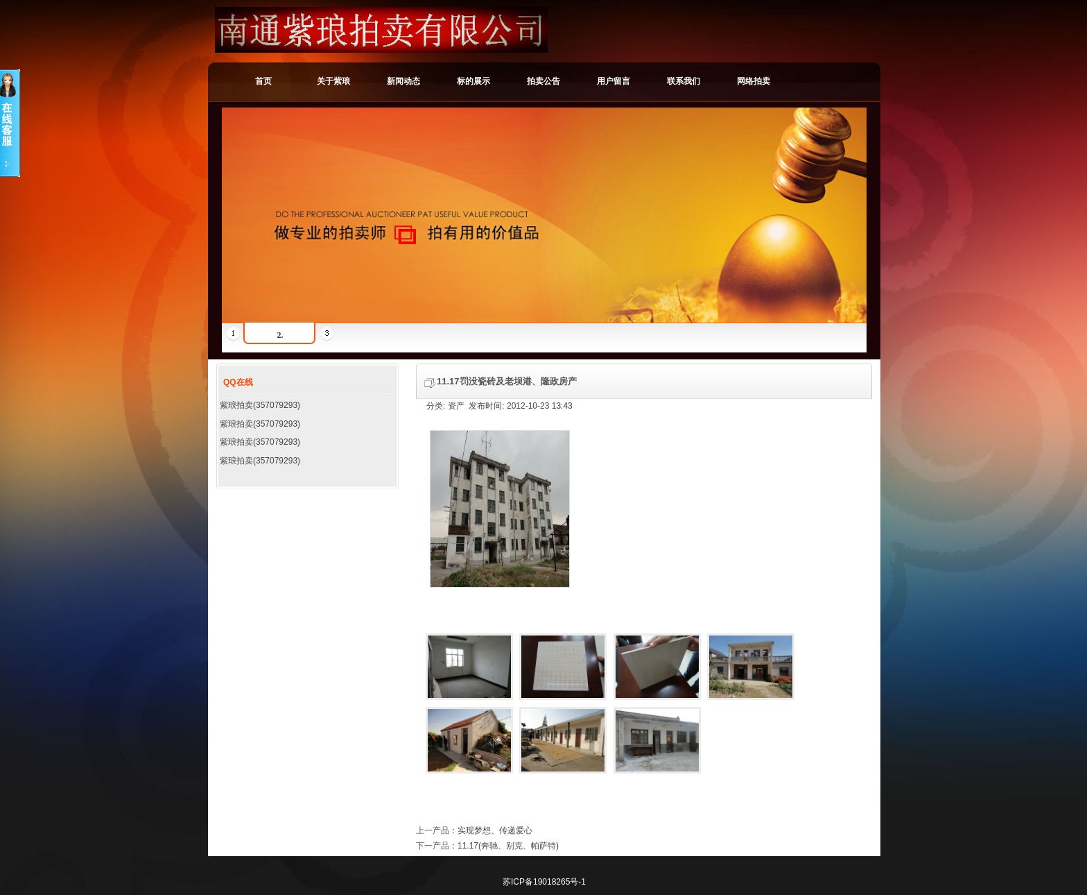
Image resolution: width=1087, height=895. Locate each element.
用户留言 (613, 81)
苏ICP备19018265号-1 (544, 882)
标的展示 (473, 81)
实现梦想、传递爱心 (495, 830)
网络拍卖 (753, 81)
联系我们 (683, 81)
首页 (263, 81)
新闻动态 (403, 81)
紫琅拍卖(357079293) (260, 405)
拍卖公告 (543, 81)
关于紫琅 (333, 81)
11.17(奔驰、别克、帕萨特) (508, 846)
